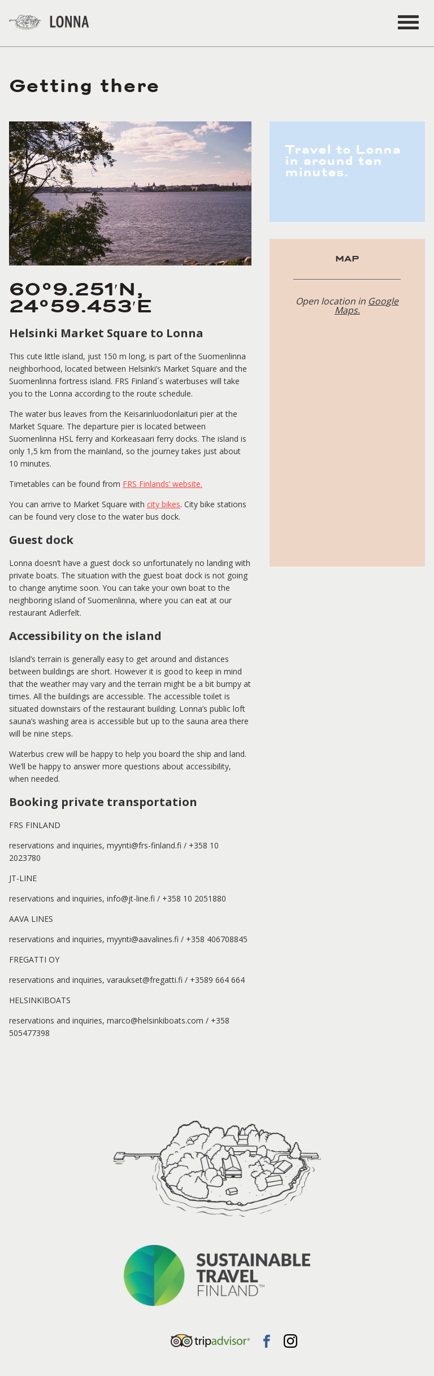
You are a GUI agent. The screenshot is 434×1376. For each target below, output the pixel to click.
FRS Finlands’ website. (162, 483)
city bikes (163, 504)
